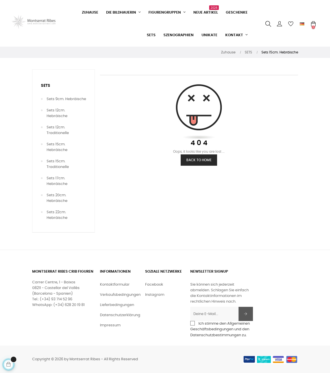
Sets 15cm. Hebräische (57, 147)
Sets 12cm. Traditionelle (58, 130)
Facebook (154, 284)
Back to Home (198, 160)
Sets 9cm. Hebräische (66, 99)
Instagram (154, 295)
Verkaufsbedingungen (120, 295)
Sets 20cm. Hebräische (57, 198)
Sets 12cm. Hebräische (57, 113)
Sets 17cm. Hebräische (57, 181)
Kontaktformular (115, 284)
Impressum (110, 325)
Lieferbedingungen (117, 305)
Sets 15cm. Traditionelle (58, 164)
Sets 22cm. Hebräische (57, 215)
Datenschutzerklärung (120, 315)
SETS (45, 86)
